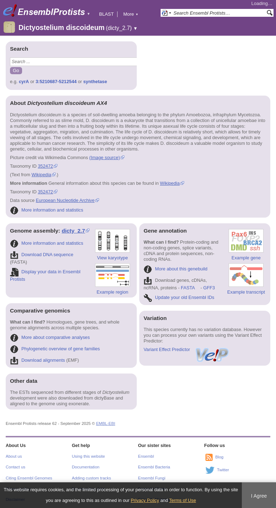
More (130, 14)
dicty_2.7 (73, 231)
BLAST (106, 14)
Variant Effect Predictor (187, 349)
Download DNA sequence (41, 254)
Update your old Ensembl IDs (179, 297)
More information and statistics (46, 210)
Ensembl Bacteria (154, 467)
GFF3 (209, 287)
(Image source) (104, 157)
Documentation (85, 467)
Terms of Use (182, 500)
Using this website (88, 456)
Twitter (223, 470)
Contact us (15, 467)
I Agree (259, 496)
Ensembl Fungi (152, 478)
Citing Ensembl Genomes (29, 478)
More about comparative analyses (50, 337)
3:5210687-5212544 (56, 81)
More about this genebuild (175, 268)
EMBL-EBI (105, 423)
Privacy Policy (145, 500)
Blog (219, 457)
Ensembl (146, 456)
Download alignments (37, 360)
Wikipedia (41, 174)
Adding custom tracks (91, 478)
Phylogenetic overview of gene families (55, 348)
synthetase (95, 81)
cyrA (24, 81)
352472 (45, 166)
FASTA (188, 287)
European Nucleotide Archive (65, 200)
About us (14, 456)
